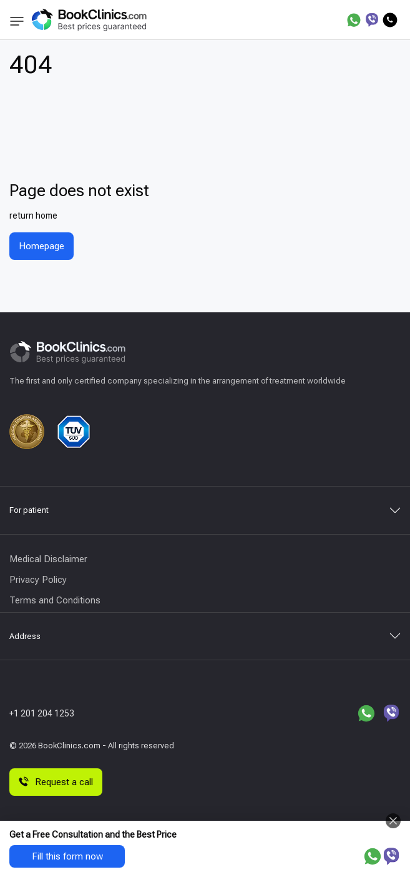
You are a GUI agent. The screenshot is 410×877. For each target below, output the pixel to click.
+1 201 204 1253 (41, 713)
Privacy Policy (38, 579)
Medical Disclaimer (48, 559)
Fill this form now (67, 856)
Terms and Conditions (54, 600)
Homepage (41, 246)
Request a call (56, 782)
